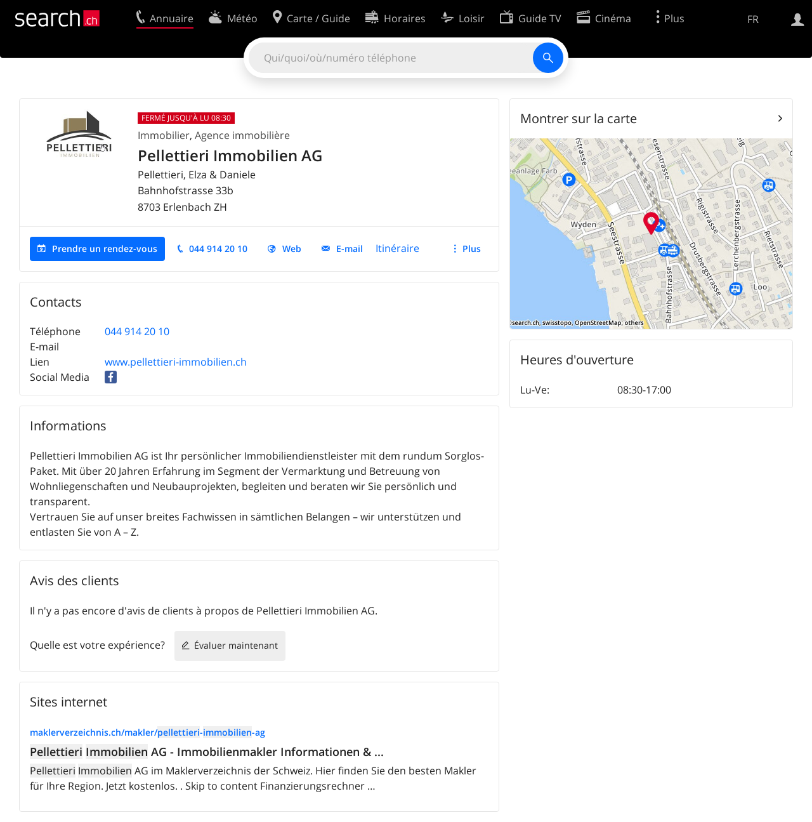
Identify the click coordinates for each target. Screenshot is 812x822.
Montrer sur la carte (578, 118)
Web (291, 248)
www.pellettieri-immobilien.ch (176, 362)
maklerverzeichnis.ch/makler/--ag (147, 732)
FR (753, 19)
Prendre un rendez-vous (104, 248)
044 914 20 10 (218, 248)
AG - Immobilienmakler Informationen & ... (207, 751)
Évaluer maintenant (236, 645)
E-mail (349, 248)
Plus (471, 248)
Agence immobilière (242, 135)
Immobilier (164, 135)
